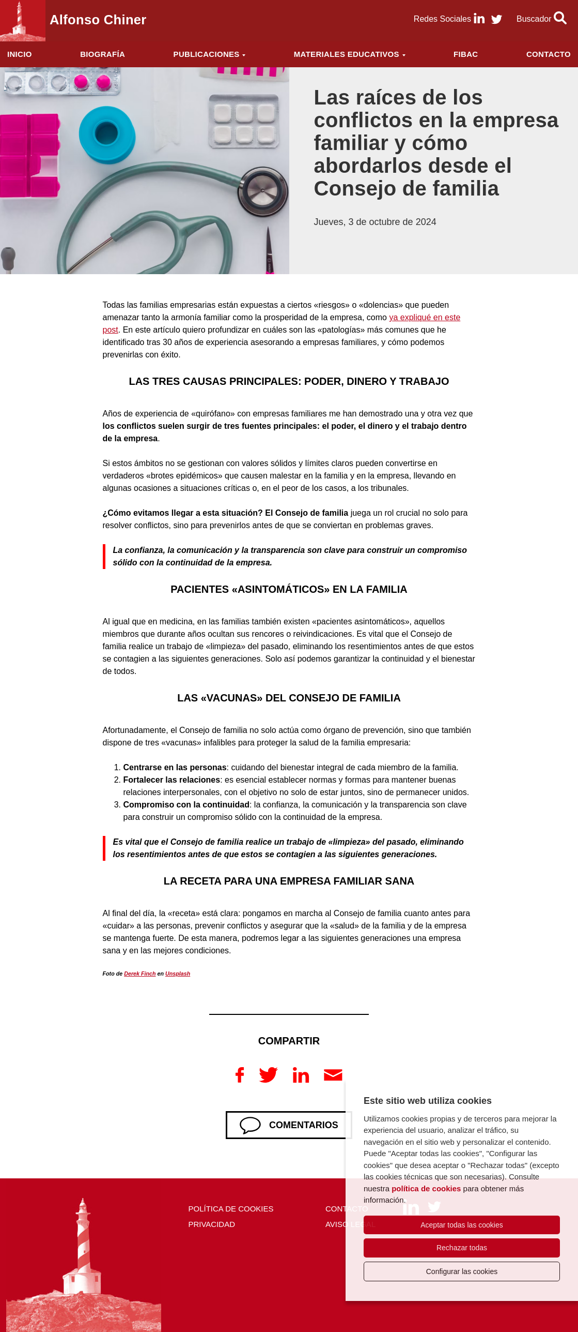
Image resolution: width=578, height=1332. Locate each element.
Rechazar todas (461, 1248)
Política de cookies (230, 1208)
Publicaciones (207, 54)
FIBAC (466, 54)
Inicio (19, 54)
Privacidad (211, 1224)
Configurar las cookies (462, 1271)
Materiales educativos (346, 54)
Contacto (548, 54)
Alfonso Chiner (98, 19)
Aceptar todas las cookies (461, 1225)
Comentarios (303, 1125)
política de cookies (426, 1188)
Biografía (102, 54)
